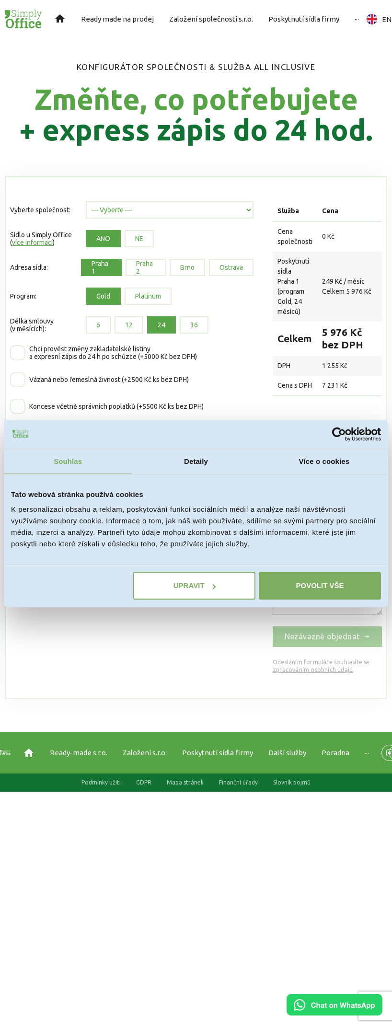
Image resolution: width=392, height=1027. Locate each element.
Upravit (194, 585)
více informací (32, 242)
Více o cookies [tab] (324, 461)
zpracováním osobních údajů (313, 670)
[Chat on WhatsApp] (334, 1012)
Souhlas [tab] (68, 461)
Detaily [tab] (196, 461)
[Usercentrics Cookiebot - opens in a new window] (339, 434)
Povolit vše (320, 585)
